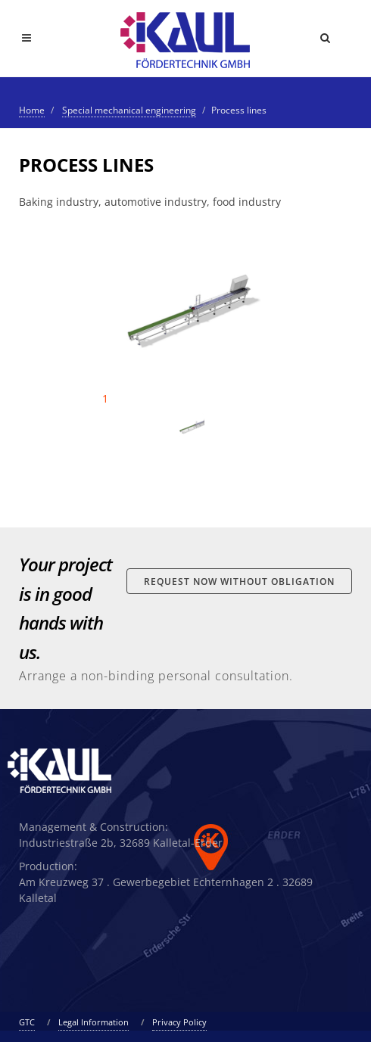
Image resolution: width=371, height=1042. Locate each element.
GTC (27, 1022)
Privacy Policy (179, 1022)
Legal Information (93, 1022)
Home (32, 110)
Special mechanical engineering (129, 110)
